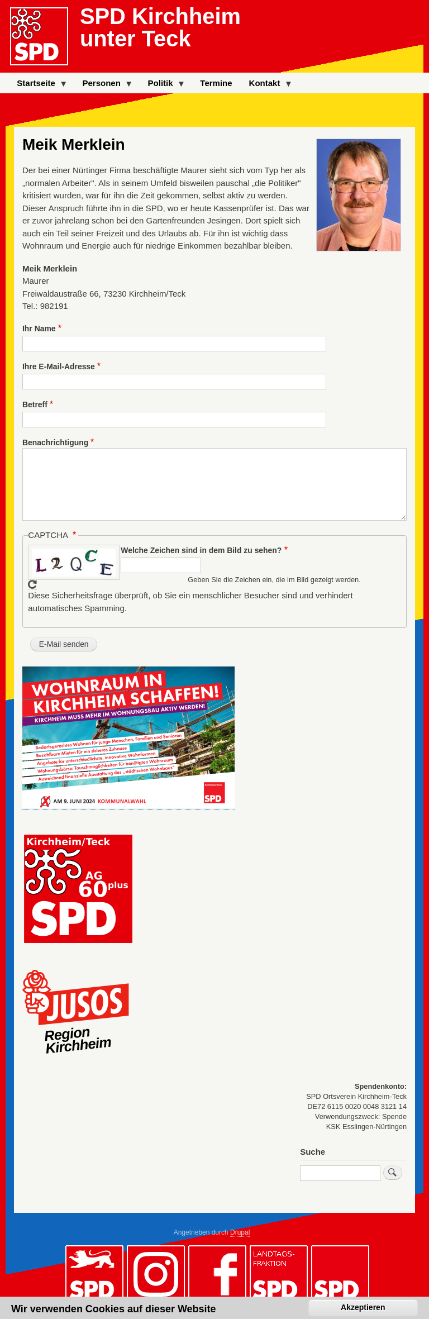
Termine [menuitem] (216, 83)
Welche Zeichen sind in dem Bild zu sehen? (201, 550)
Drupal (240, 1232)
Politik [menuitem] (163, 85)
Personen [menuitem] (103, 85)
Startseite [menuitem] (38, 85)
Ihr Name (39, 328)
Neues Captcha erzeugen (32, 584)
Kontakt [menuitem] (267, 85)
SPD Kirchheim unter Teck (160, 27)
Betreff (34, 404)
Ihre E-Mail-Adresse (58, 366)
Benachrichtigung (55, 442)
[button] (128, 805)
